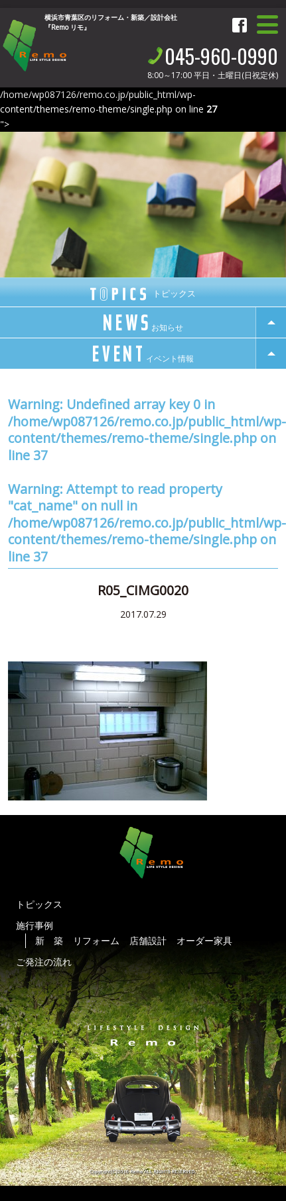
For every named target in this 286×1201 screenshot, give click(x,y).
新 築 (49, 940)
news (143, 323)
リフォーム (96, 940)
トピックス (39, 904)
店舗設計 (148, 940)
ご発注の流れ (44, 961)
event (143, 354)
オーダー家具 (204, 940)
